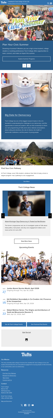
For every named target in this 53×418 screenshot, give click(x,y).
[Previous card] (24, 65)
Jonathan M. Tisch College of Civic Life (18, 1)
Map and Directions (6, 401)
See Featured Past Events (39, 324)
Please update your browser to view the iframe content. (26, 303)
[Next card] (29, 65)
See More (26, 181)
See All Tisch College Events (14, 324)
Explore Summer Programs (26, 59)
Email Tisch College (6, 396)
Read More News (26, 241)
